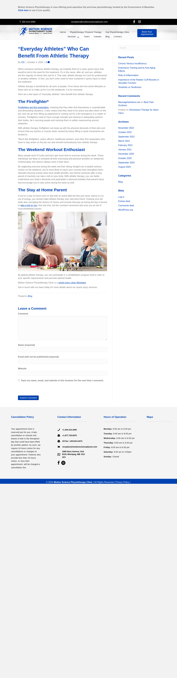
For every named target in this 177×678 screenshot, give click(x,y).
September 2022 (126, 136)
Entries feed (124, 201)
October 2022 (125, 132)
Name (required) (26, 345)
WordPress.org (125, 210)
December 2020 (126, 154)
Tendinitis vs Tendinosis (129, 87)
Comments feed (126, 205)
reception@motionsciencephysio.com (89, 22)
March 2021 (124, 141)
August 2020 (124, 167)
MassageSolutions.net (129, 102)
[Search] (138, 47)
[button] (134, 21)
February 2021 (125, 145)
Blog (30, 296)
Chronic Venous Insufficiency (132, 63)
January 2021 (125, 149)
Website (22, 368)
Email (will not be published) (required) (38, 357)
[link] (63, 33)
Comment (23, 314)
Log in (121, 197)
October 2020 (125, 158)
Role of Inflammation (128, 75)
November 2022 (126, 128)
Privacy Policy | (123, 482)
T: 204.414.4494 (27, 22)
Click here (23, 10)
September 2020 (126, 162)
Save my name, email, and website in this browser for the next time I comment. (62, 380)
